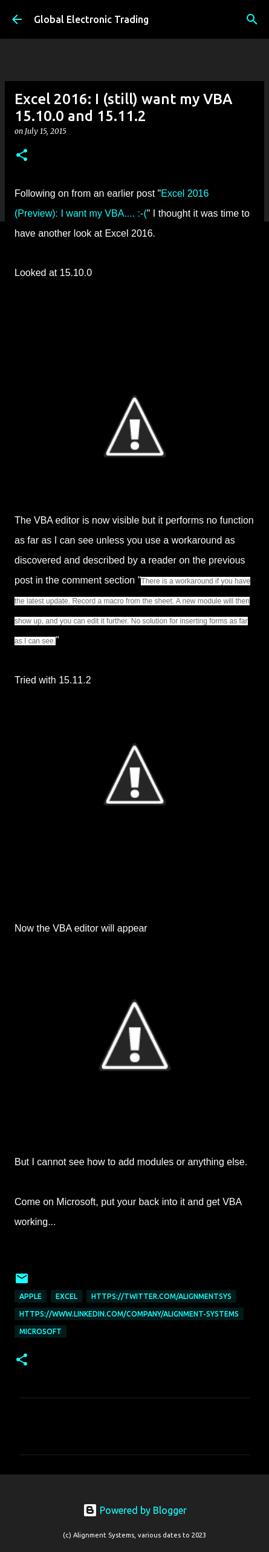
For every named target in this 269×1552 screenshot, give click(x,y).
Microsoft (40, 1331)
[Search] (252, 19)
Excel (66, 1296)
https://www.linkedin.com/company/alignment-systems (129, 1314)
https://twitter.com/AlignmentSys (161, 1296)
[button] (22, 156)
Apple (30, 1296)
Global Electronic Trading (91, 19)
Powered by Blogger (135, 1510)
